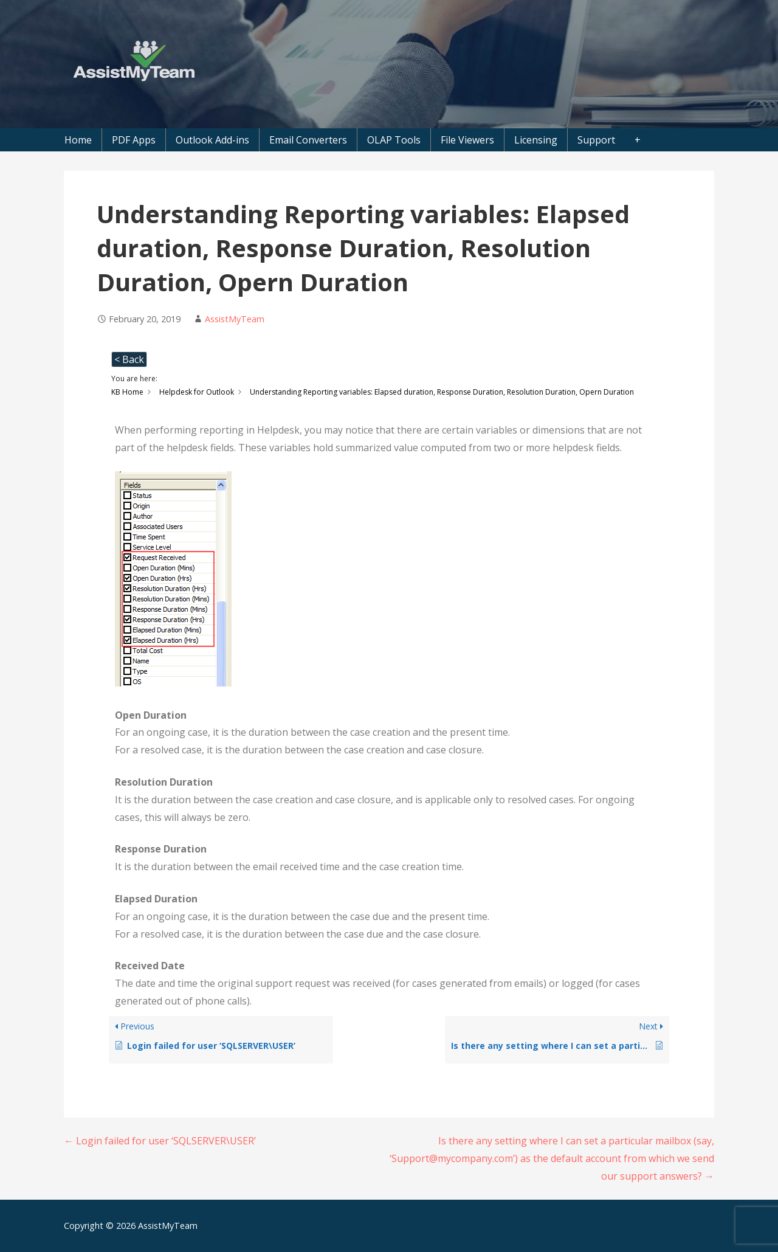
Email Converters (308, 140)
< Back (129, 359)
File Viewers (467, 140)
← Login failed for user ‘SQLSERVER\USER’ (160, 1140)
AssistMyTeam (234, 319)
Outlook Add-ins (212, 140)
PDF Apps (134, 140)
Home (78, 140)
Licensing (535, 140)
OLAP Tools (394, 140)
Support (596, 140)
